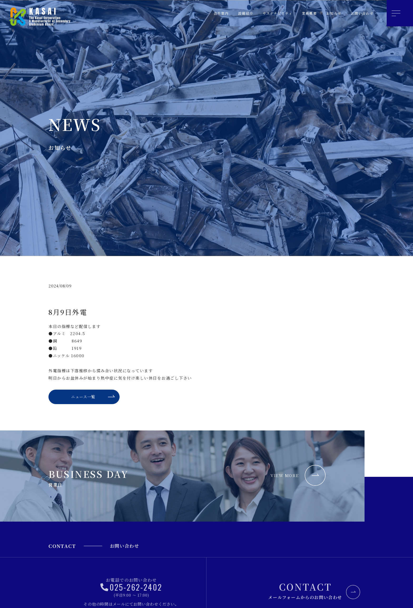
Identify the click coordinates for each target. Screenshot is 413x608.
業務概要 (302, 13)
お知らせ (329, 13)
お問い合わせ (360, 13)
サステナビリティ (267, 13)
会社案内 (205, 13)
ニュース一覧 (82, 398)
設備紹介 (231, 13)
